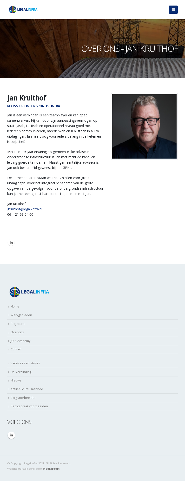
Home (15, 306)
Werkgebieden (21, 315)
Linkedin (11, 435)
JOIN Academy (20, 341)
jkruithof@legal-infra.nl (24, 209)
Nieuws (16, 380)
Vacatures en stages (25, 363)
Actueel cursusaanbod (27, 389)
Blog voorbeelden (23, 398)
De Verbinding (21, 372)
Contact (16, 349)
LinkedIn (11, 242)
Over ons (17, 332)
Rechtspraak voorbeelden (29, 406)
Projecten (18, 324)
